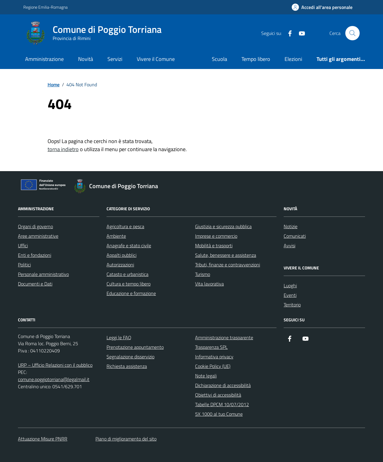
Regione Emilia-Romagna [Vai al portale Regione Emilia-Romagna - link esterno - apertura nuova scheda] (45, 7)
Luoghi (290, 285)
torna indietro (63, 149)
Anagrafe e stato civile (129, 245)
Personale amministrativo (43, 274)
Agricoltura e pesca (125, 226)
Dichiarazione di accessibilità (223, 385)
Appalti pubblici (121, 255)
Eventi (290, 295)
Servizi (114, 59)
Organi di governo (35, 226)
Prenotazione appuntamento (135, 347)
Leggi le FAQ (119, 337)
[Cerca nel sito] (352, 33)
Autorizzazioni (120, 264)
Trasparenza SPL (211, 347)
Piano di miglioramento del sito (125, 438)
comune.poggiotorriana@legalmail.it (53, 379)
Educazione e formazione (131, 293)
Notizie (290, 226)
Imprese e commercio (216, 236)
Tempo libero (255, 59)
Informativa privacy (214, 356)
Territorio (292, 304)
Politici (24, 264)
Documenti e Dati (35, 283)
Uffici (23, 245)
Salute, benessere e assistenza (225, 255)
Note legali (206, 375)
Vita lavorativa (209, 283)
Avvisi (289, 245)
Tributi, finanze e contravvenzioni (227, 264)
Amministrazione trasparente (224, 337)
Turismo (202, 274)
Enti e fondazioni (34, 255)
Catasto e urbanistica (127, 274)
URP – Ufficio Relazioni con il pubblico (55, 365)
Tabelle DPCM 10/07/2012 (222, 404)
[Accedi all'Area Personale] (322, 7)
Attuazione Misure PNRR (42, 438)
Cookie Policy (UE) (212, 366)
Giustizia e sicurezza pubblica (223, 226)
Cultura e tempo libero (129, 283)
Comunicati (295, 236)
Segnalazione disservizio (130, 356)
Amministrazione (44, 59)
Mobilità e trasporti (213, 245)
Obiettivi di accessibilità (218, 394)
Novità (85, 59)
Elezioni (293, 59)
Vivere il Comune (156, 59)
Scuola (219, 59)
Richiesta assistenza (127, 366)
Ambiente (116, 236)
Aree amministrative (38, 236)
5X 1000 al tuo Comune (219, 414)
